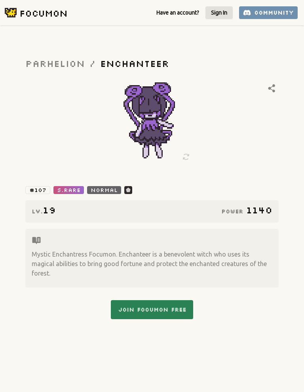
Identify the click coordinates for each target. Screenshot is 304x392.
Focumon (43, 13)
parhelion (55, 63)
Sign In (219, 13)
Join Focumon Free (152, 309)
